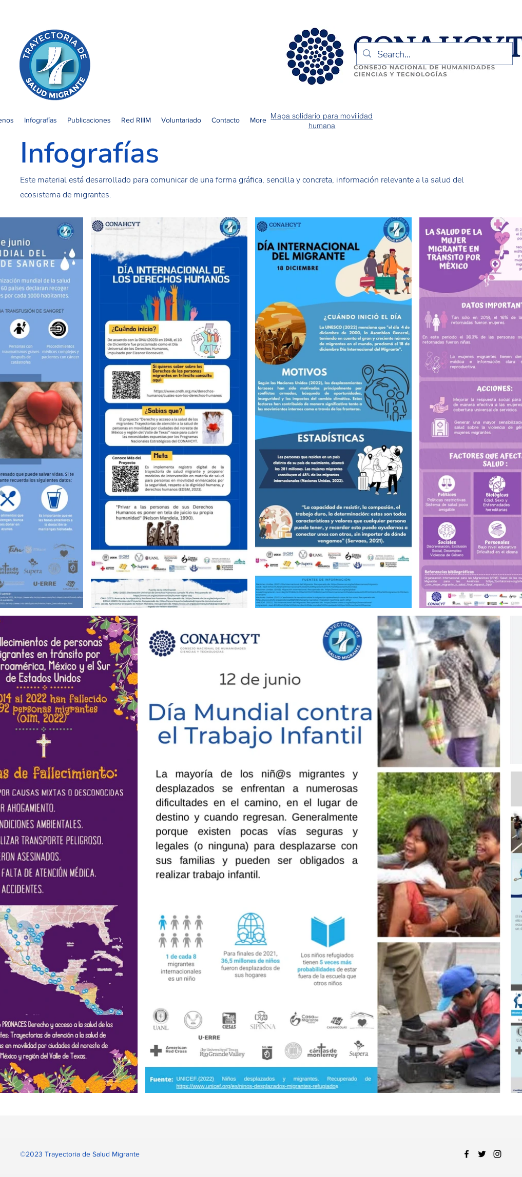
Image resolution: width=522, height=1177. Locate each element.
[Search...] (434, 55)
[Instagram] (497, 1154)
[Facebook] (466, 1154)
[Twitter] (482, 1154)
